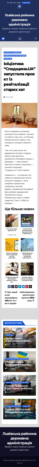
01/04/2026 (11, 368)
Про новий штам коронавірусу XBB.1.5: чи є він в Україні (11, 298)
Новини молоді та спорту (13, 406)
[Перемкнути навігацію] (20, 38)
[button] (36, 39)
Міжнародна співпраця (13, 382)
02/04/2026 (11, 344)
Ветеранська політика (12, 358)
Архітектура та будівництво (12, 52)
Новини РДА (7, 58)
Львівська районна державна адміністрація (19, 19)
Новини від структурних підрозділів (15, 55)
